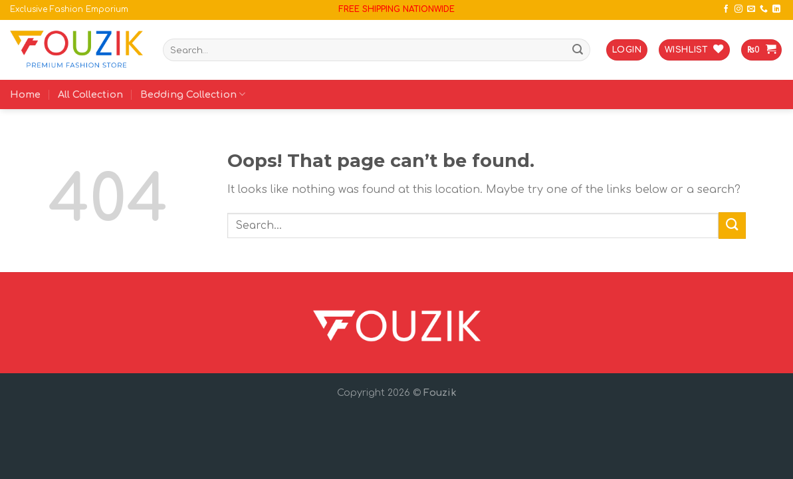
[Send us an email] (751, 9)
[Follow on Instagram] (738, 9)
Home (25, 94)
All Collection (90, 94)
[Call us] (764, 9)
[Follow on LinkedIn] (776, 9)
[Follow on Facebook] (726, 9)
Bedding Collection (192, 94)
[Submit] (577, 50)
